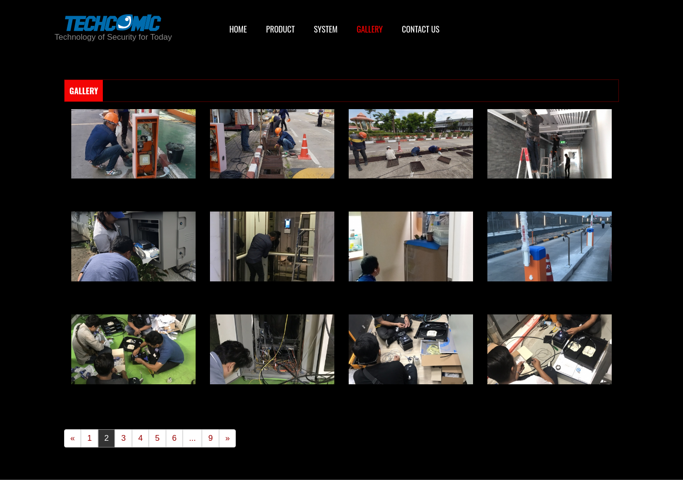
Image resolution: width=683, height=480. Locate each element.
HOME (238, 29)
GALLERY (370, 29)
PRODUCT (280, 29)
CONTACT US (420, 29)
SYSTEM (325, 29)
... (192, 438)
